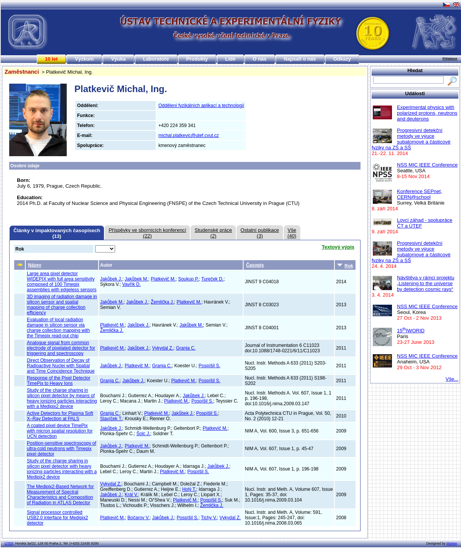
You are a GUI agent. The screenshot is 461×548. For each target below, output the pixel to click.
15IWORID (411, 330)
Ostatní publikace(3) (259, 233)
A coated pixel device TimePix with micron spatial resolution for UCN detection (59, 431)
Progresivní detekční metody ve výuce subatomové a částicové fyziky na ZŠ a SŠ (411, 138)
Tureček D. (212, 279)
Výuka (118, 59)
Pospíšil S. (210, 365)
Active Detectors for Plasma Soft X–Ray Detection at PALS (60, 416)
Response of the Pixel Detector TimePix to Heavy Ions (58, 380)
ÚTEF (9, 543)
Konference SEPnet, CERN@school (419, 194)
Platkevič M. (163, 279)
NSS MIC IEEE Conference (427, 165)
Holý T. (189, 489)
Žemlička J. (162, 302)
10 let (51, 59)
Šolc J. (143, 433)
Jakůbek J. (111, 279)
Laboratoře (156, 59)
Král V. (131, 494)
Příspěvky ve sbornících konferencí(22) (147, 233)
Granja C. (186, 348)
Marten (451, 543)
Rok (345, 265)
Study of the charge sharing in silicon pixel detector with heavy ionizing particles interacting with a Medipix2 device (62, 469)
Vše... (452, 379)
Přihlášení (450, 58)
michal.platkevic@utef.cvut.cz (188, 135)
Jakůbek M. (136, 279)
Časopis (255, 265)
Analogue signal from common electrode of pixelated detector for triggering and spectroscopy (61, 348)
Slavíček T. (111, 418)
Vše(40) (292, 233)
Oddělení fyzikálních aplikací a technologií (201, 105)
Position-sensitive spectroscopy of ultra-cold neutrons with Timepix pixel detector (61, 449)
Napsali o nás (300, 59)
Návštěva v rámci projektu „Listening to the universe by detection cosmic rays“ (425, 283)
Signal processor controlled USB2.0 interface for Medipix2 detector (57, 518)
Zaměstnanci (22, 72)
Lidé (230, 59)
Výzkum (84, 59)
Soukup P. (188, 279)
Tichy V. (209, 517)
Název (34, 265)
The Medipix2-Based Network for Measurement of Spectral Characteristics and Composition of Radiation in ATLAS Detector (60, 494)
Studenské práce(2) (213, 233)
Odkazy (342, 59)
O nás (260, 59)
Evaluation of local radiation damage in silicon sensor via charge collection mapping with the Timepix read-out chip (58, 327)
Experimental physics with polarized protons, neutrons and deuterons (427, 113)
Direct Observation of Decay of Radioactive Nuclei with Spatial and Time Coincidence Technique (61, 366)
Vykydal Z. (162, 348)
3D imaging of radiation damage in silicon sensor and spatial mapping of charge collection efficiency (62, 304)
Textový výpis (338, 247)
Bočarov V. (138, 517)
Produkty (197, 59)
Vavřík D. (131, 284)
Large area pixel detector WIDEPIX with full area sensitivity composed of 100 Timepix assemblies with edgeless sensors (61, 281)
